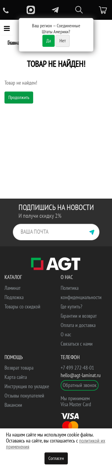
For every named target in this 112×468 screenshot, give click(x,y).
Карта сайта (15, 377)
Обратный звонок (79, 385)
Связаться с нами (77, 344)
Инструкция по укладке (26, 386)
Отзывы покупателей (24, 396)
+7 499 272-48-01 (77, 368)
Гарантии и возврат (79, 316)
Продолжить (18, 97)
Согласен (56, 458)
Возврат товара (18, 368)
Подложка (14, 297)
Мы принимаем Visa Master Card (76, 401)
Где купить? (71, 307)
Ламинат (12, 288)
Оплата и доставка (78, 325)
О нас (66, 335)
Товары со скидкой (22, 307)
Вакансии (13, 405)
